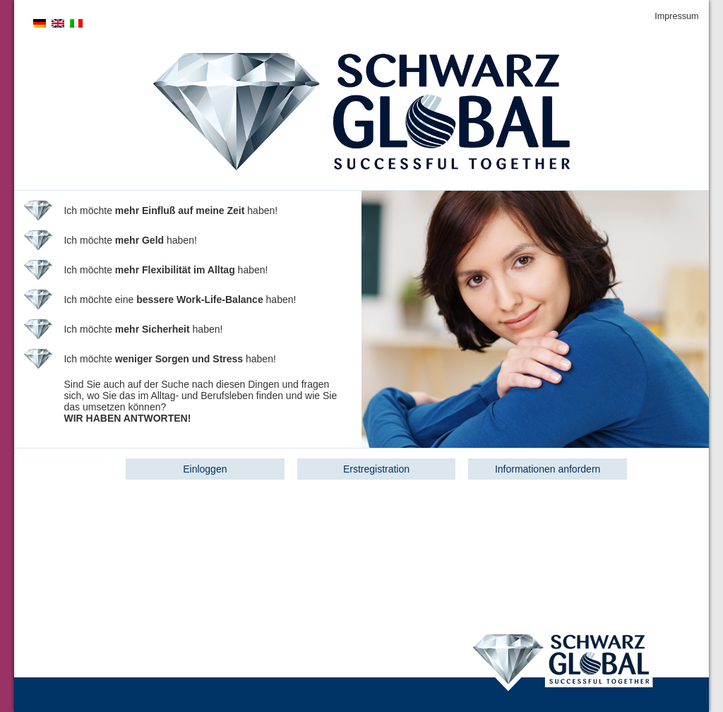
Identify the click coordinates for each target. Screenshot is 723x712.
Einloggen (205, 469)
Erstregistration (376, 469)
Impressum (676, 16)
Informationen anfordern (547, 469)
